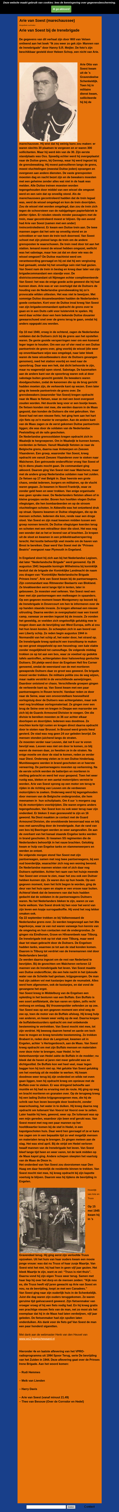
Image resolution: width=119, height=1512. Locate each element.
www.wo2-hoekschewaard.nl (37, 1338)
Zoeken (71, 1507)
